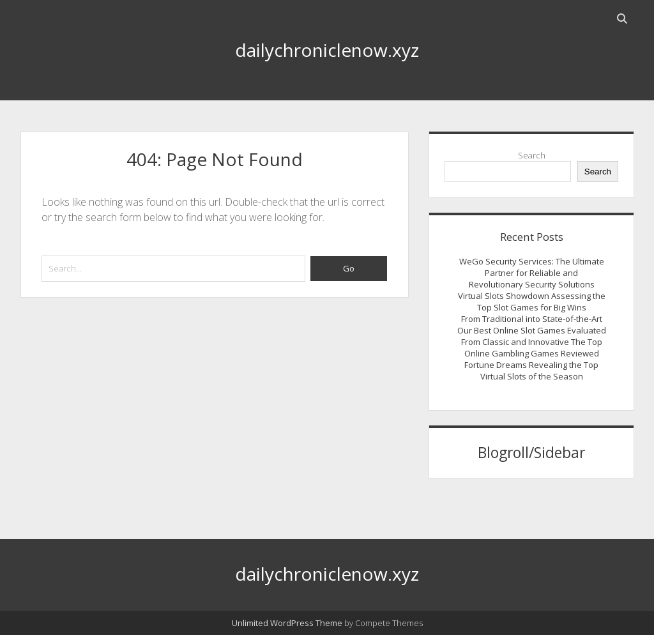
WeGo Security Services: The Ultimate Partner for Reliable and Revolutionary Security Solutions (531, 273)
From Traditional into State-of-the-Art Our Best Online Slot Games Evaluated (531, 324)
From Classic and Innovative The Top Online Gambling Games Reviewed (531, 347)
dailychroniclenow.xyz (327, 50)
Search (531, 155)
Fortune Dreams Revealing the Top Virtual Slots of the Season (531, 370)
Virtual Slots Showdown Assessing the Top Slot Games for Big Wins (531, 301)
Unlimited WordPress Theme (287, 623)
